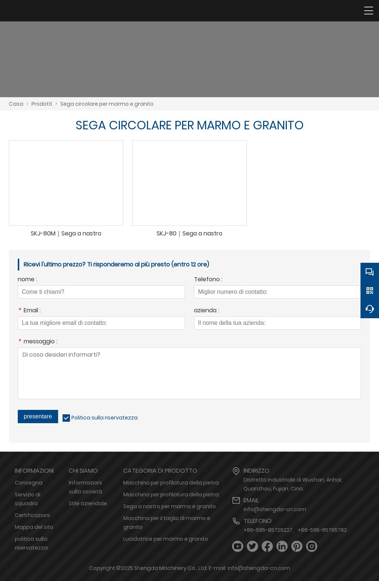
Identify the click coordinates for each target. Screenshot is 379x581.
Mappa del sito (34, 527)
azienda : (206, 311)
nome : (27, 279)
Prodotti (41, 104)
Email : (29, 311)
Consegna (29, 482)
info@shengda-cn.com (275, 509)
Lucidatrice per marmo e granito (165, 539)
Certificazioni (32, 515)
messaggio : (37, 342)
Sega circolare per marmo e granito (107, 104)
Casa (16, 104)
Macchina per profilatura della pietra (171, 482)
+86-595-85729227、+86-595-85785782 (295, 530)
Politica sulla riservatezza (104, 417)
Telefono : (208, 279)
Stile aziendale (88, 503)
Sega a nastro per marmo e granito (169, 506)
